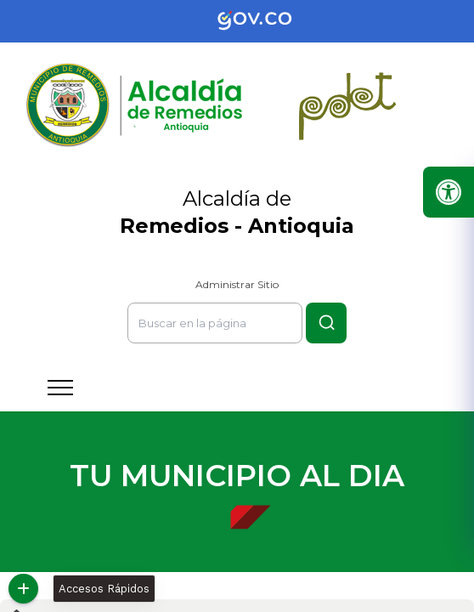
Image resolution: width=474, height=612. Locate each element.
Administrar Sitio (237, 284)
